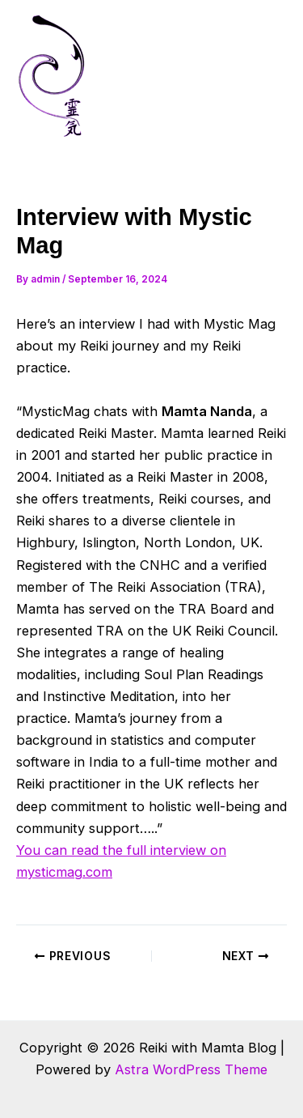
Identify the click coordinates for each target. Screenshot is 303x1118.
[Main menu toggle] (268, 75)
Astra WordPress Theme (191, 1069)
